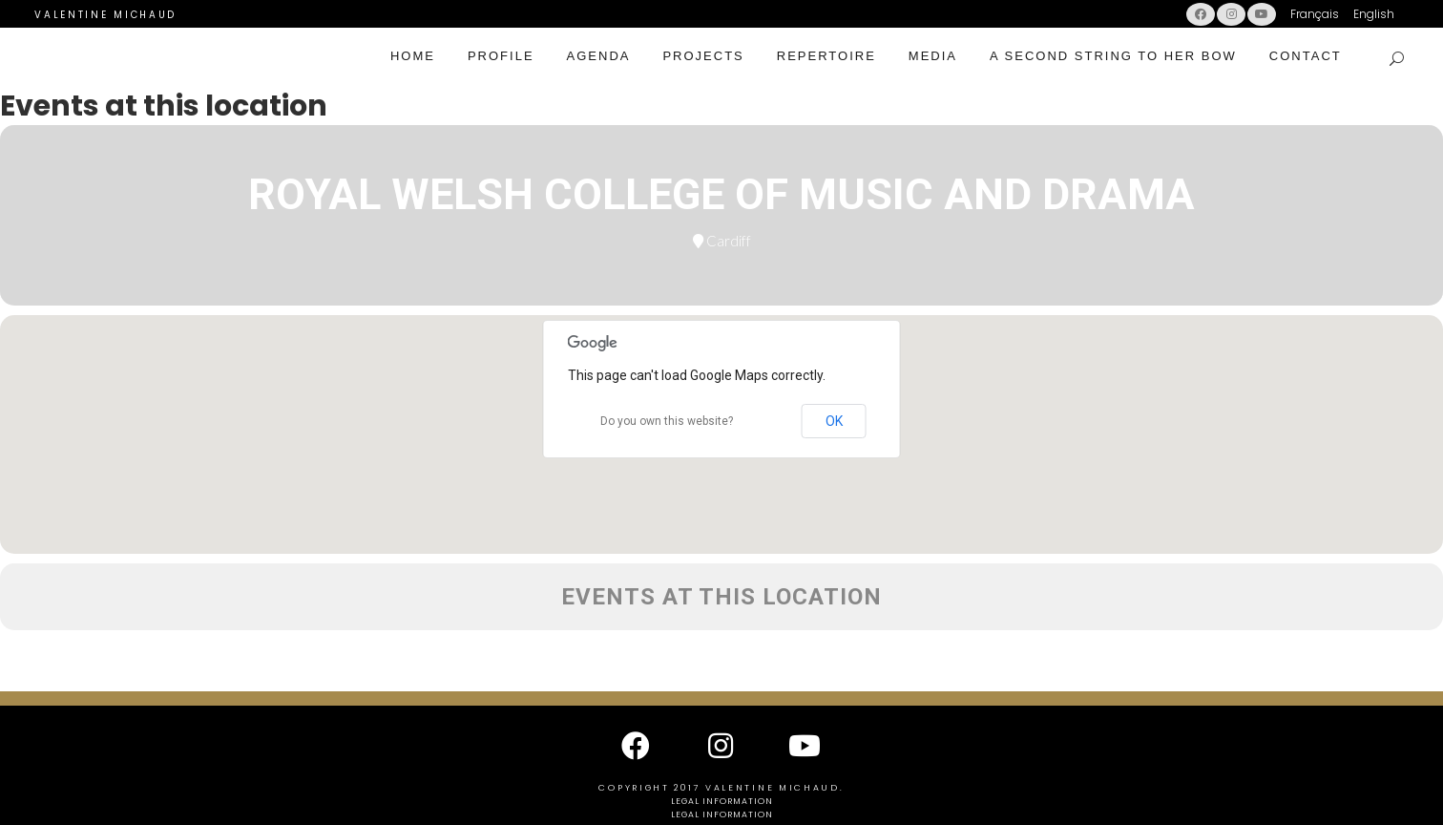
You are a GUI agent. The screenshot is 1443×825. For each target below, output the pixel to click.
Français (1314, 14)
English (1373, 14)
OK (834, 421)
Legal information (722, 801)
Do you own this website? (666, 421)
